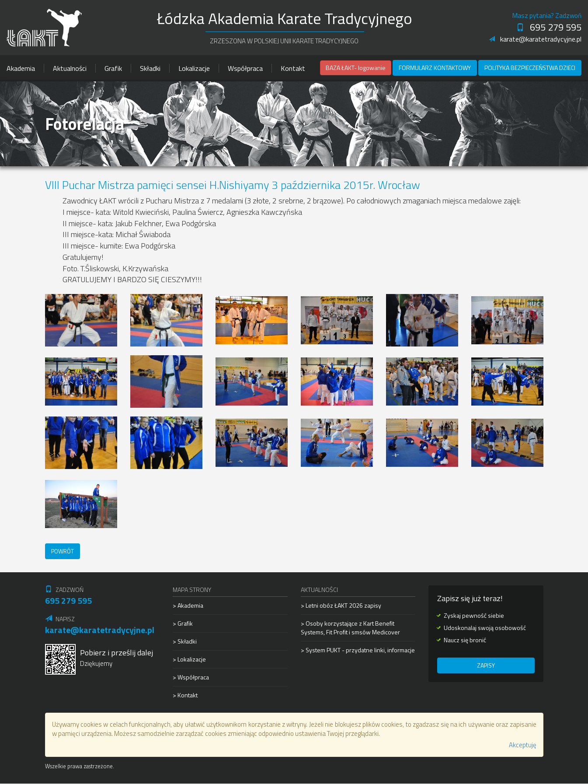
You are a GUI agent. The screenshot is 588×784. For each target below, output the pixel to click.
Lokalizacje (194, 68)
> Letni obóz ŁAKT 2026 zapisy (341, 605)
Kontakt (293, 68)
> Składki (185, 641)
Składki (150, 68)
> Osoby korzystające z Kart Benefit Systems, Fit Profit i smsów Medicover (350, 628)
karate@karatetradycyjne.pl (535, 39)
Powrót (63, 551)
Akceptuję (522, 745)
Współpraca (245, 68)
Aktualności (70, 68)
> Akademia (188, 605)
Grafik (113, 68)
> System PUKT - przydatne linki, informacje (358, 649)
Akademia (21, 68)
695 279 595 (548, 27)
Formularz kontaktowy (435, 67)
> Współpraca (191, 677)
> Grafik (183, 623)
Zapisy (486, 665)
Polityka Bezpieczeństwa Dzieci (529, 67)
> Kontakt (185, 695)
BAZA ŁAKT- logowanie (356, 67)
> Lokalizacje (189, 659)
